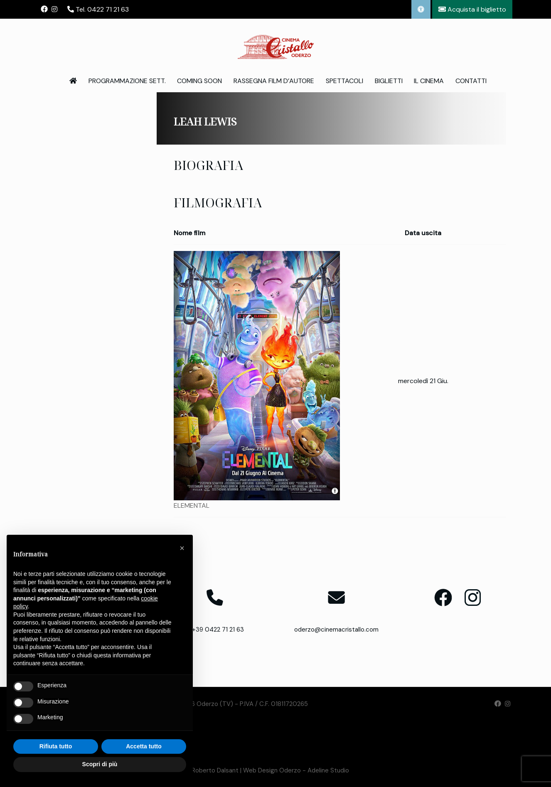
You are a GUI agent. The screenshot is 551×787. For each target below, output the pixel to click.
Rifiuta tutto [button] (55, 746)
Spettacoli (344, 80)
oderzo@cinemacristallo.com (336, 629)
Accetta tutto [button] (144, 746)
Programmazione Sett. (127, 80)
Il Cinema (429, 80)
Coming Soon (199, 80)
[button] (182, 548)
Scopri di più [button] (100, 764)
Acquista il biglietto (472, 9)
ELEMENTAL (191, 505)
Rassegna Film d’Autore (274, 80)
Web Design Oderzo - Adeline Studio (296, 770)
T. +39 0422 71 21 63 (214, 629)
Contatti (471, 80)
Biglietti (389, 80)
